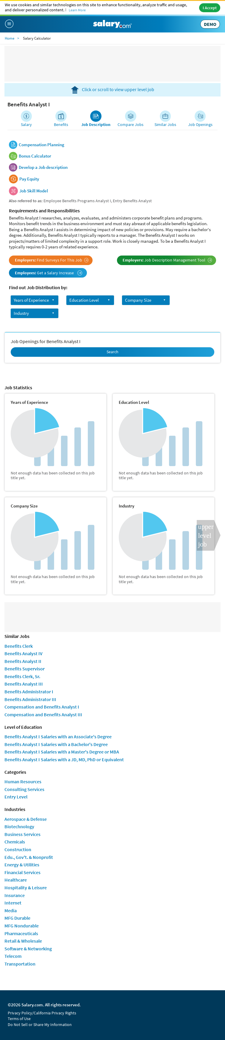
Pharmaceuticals (21, 933)
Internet (12, 903)
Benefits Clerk (18, 646)
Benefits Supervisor (24, 669)
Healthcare (15, 880)
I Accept (210, 7)
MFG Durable (17, 918)
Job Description (95, 124)
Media (10, 910)
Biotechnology (19, 826)
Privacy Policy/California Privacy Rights (42, 1013)
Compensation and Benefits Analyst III (43, 714)
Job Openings (200, 124)
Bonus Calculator (35, 156)
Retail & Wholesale (23, 941)
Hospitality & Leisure (25, 887)
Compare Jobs (130, 124)
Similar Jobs (165, 124)
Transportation (19, 964)
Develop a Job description (43, 167)
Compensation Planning (41, 144)
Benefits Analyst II (22, 661)
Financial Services (22, 872)
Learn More (77, 10)
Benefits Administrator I (28, 692)
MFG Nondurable (21, 926)
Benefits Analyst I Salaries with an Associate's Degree (58, 736)
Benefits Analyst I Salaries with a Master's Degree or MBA (61, 752)
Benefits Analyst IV (23, 653)
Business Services (22, 834)
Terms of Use (19, 1018)
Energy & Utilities (21, 865)
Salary (26, 124)
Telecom (12, 956)
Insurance (14, 895)
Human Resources (22, 781)
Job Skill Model (33, 191)
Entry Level (15, 797)
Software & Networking (28, 949)
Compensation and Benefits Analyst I (41, 707)
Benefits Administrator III (30, 699)
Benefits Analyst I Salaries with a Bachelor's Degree (56, 744)
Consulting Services (24, 789)
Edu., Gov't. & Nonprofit (28, 857)
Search (112, 351)
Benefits (61, 124)
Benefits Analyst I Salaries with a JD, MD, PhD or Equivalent (64, 759)
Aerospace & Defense (25, 819)
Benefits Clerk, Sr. (22, 676)
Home (9, 38)
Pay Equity (29, 179)
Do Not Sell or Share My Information (40, 1024)
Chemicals (14, 842)
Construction (17, 849)
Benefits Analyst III (23, 684)
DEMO (210, 24)
